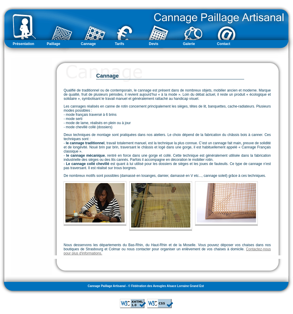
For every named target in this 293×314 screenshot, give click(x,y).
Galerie (189, 44)
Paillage (53, 44)
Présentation (23, 44)
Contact (223, 44)
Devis (153, 44)
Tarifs (119, 44)
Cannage (88, 44)
